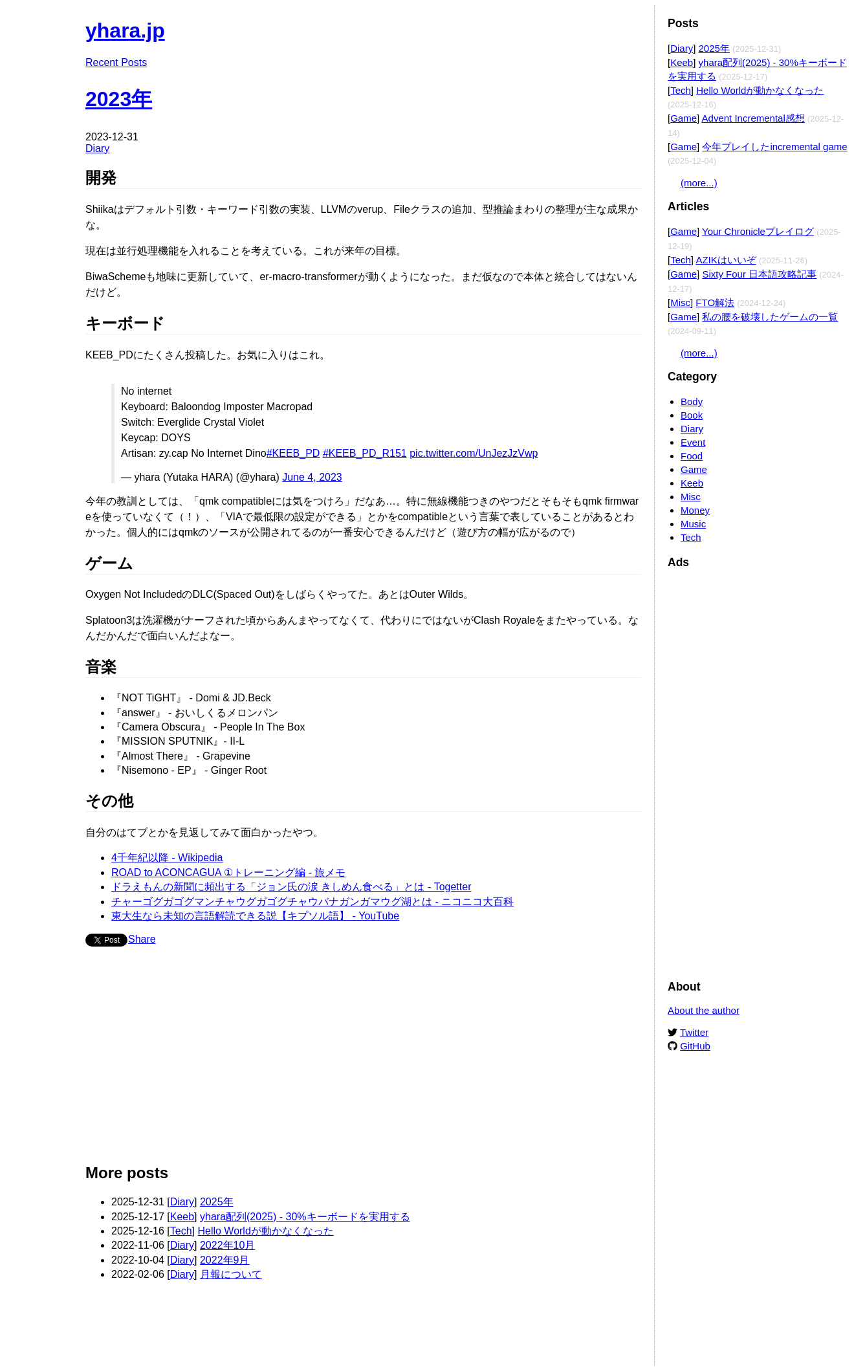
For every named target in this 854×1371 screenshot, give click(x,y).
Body (692, 401)
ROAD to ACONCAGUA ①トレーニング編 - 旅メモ (228, 872)
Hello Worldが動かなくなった (265, 1230)
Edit (632, 24)
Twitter (694, 1032)
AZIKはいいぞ (725, 259)
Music (693, 523)
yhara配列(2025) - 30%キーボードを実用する (305, 1216)
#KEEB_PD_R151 (365, 453)
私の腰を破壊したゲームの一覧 (770, 316)
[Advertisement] (363, 1060)
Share (142, 939)
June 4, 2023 (312, 477)
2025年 (217, 1201)
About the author (703, 1010)
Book (692, 415)
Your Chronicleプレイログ (758, 231)
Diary (97, 148)
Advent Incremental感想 (753, 118)
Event (693, 442)
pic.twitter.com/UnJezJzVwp (474, 453)
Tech (181, 1230)
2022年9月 (225, 1260)
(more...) (699, 182)
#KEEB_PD (293, 453)
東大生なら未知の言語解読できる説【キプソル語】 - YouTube (255, 915)
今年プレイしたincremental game (774, 146)
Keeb (182, 1216)
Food (692, 455)
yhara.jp (125, 30)
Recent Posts (116, 62)
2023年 (118, 99)
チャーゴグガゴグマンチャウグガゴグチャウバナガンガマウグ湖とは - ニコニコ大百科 (312, 901)
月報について (231, 1274)
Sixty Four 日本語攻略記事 (759, 274)
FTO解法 (714, 302)
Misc (680, 302)
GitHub (695, 1045)
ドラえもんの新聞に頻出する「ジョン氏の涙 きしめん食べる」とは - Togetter (291, 886)
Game (683, 118)
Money (695, 510)
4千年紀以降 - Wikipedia (167, 857)
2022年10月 (227, 1245)
